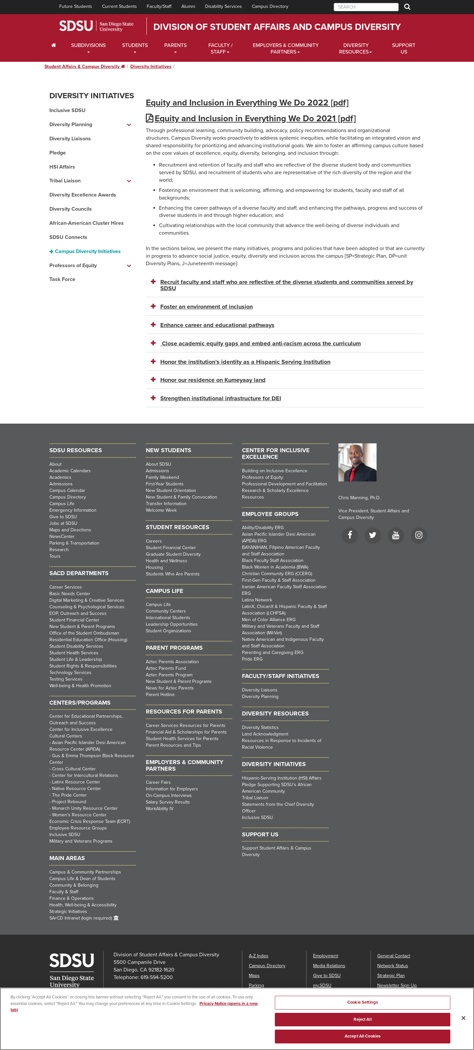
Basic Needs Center (69, 593)
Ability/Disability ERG (263, 527)
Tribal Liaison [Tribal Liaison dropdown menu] (65, 180)
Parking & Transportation (74, 543)
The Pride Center (69, 795)
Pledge (57, 153)
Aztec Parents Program (169, 675)
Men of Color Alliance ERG (269, 619)
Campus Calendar (67, 490)
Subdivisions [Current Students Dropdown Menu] (88, 45)
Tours (55, 556)
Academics (60, 477)
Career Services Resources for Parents (185, 725)
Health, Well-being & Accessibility (83, 905)
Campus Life (61, 503)
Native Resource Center (76, 788)
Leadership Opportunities (172, 624)
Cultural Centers (65, 736)
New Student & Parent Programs (82, 626)
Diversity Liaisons (70, 138)
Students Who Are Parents (173, 574)
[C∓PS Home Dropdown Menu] (56, 45)
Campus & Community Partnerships (85, 872)
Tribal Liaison (255, 798)
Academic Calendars (70, 471)
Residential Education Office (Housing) (88, 639)
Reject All (362, 1029)
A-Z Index (258, 956)
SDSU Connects (68, 237)
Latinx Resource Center (76, 782)
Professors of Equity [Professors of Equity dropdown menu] (73, 265)
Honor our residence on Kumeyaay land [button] (213, 380)
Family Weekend (162, 477)
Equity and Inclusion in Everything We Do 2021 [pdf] (255, 118)
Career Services (65, 587)
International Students (168, 617)
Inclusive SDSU (67, 110)
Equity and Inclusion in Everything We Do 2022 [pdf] (247, 103)
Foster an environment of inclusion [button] (206, 306)
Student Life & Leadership (75, 659)
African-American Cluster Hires (86, 223)
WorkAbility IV (159, 808)
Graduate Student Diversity (173, 554)
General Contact (393, 956)
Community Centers (166, 611)
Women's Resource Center (79, 815)
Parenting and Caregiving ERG (272, 652)
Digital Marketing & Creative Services (86, 600)
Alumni (188, 6)
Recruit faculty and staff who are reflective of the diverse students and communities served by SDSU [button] (286, 285)
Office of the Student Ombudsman (84, 633)
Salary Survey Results (168, 802)
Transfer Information (166, 503)
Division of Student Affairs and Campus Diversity (277, 27)
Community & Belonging (73, 885)
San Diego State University (96, 26)
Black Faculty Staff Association (272, 560)
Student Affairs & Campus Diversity (84, 66)
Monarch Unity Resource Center (85, 808)
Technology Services (70, 672)
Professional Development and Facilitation (284, 484)
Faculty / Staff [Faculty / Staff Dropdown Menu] (220, 48)
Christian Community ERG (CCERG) (277, 573)
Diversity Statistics (260, 727)
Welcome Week (161, 510)
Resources (253, 497)
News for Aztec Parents (170, 688)
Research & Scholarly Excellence (275, 490)
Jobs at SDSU (63, 523)
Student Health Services (73, 653)
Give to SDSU (63, 517)
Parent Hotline (160, 694)
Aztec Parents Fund (166, 668)
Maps (254, 975)
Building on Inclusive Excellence (274, 471)
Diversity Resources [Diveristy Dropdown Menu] (354, 48)
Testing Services (66, 679)
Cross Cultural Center (74, 769)
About (55, 464)
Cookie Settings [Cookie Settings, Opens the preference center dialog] (362, 1012)
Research (59, 549)
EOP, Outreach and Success (78, 613)
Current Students (119, 6)
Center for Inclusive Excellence (81, 729)
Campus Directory (270, 6)
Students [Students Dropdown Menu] (135, 45)
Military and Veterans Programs (81, 841)
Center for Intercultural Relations (85, 775)
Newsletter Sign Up (397, 985)
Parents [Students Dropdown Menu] (175, 45)
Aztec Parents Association (172, 662)
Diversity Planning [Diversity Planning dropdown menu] (70, 124)
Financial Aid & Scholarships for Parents (186, 732)
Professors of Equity (262, 477)
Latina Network (257, 600)
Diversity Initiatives (150, 66)
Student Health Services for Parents (182, 738)
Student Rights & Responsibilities (83, 666)
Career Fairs (158, 782)
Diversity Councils (70, 209)
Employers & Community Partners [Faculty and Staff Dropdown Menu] (286, 48)
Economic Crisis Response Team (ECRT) (89, 821)
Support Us (403, 48)
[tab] (285, 285)
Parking (256, 985)
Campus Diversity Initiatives (88, 251)
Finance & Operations (71, 898)
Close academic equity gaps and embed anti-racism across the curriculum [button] (260, 343)
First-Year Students (165, 484)
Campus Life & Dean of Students (82, 878)
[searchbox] (366, 7)
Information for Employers (172, 789)
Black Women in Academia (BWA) (275, 567)
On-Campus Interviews (169, 795)
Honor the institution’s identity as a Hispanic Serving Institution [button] (245, 361)
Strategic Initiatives (68, 911)
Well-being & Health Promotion (80, 685)
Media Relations (329, 965)
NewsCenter (62, 536)
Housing (154, 567)
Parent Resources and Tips (173, 745)
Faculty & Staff (63, 892)
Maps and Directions (70, 530)
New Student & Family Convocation (181, 497)
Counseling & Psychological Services (86, 607)
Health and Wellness (166, 561)
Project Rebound (69, 802)
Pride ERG (252, 659)
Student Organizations (168, 631)
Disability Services (223, 6)
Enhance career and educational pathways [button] (217, 325)
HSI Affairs (62, 167)
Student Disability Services (76, 646)
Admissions (61, 484)
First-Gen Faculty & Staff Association (279, 580)
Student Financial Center (74, 620)
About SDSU (158, 464)
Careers (154, 541)
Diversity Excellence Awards (82, 195)
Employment (325, 956)
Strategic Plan (391, 975)
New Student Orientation (171, 490)
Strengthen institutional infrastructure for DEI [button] (220, 398)
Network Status (392, 965)
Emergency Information (72, 510)
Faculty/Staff (159, 6)
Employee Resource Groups (78, 828)
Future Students (75, 6)
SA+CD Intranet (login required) (80, 918)
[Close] (463, 1028)
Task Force (62, 279)
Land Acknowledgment (265, 734)
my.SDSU (322, 985)
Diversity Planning (260, 696)
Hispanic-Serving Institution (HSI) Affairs (282, 778)
